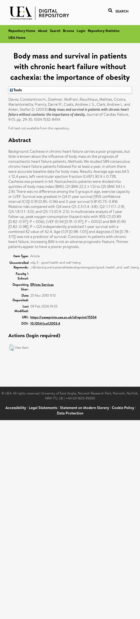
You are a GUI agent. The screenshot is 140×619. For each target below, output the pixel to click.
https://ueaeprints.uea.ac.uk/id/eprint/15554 (63, 317)
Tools (16, 90)
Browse (68, 30)
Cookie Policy (123, 407)
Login (81, 30)
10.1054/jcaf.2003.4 (45, 323)
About (42, 30)
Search (55, 30)
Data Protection (70, 413)
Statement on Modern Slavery (84, 407)
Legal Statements (43, 407)
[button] (11, 347)
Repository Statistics (104, 30)
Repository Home (21, 30)
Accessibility (15, 407)
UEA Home (16, 37)
